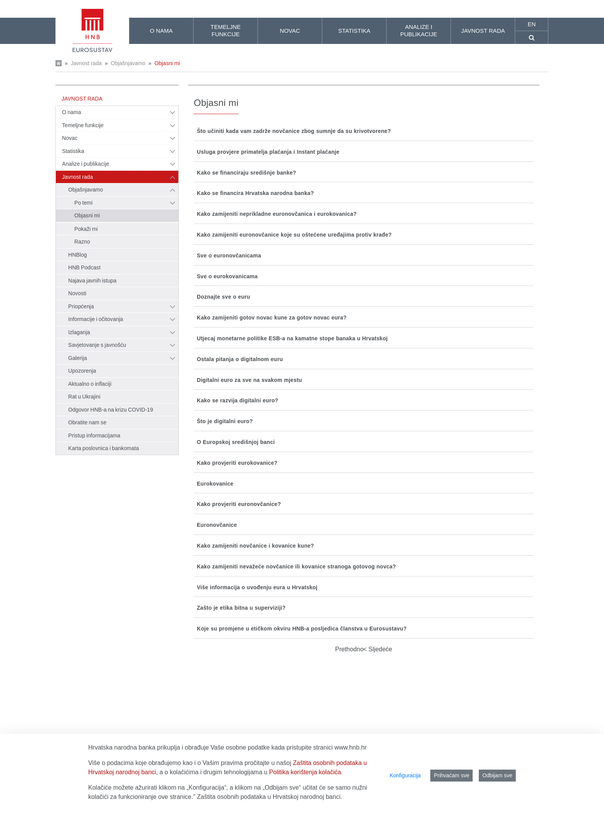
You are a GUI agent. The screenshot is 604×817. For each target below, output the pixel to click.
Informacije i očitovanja (95, 319)
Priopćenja (81, 306)
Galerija (77, 358)
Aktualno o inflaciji (89, 384)
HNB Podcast (84, 267)
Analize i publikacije (85, 164)
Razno (82, 242)
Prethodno (349, 649)
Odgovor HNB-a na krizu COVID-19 (110, 410)
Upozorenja (82, 371)
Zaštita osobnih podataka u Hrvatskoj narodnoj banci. (269, 796)
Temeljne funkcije (83, 125)
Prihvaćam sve (451, 775)
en (532, 24)
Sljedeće (379, 649)
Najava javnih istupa (92, 280)
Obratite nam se (87, 422)
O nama (71, 112)
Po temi (83, 203)
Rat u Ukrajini (84, 396)
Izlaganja (79, 332)
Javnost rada (86, 63)
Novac (69, 138)
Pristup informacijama (94, 435)
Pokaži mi (86, 229)
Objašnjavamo (128, 63)
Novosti (77, 293)
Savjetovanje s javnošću (97, 345)
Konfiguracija (405, 775)
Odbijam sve (497, 775)
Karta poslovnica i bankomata (103, 448)
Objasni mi (167, 63)
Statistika (73, 151)
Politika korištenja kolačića (305, 772)
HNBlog (77, 255)
